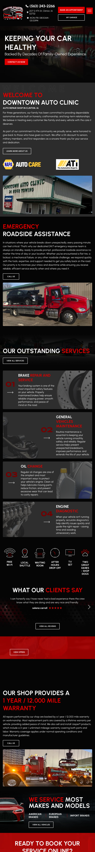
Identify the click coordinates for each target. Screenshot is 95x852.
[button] (89, 607)
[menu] (89, 11)
